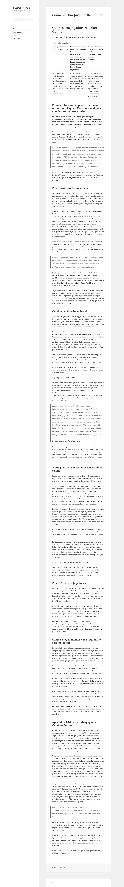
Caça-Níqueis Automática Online (63, 378)
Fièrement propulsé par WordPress (63, 883)
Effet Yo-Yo (16, 38)
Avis (14, 35)
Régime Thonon (21, 7)
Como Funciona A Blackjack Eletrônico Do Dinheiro (70, 562)
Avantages (16, 29)
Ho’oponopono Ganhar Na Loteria (66, 441)
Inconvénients (17, 32)
